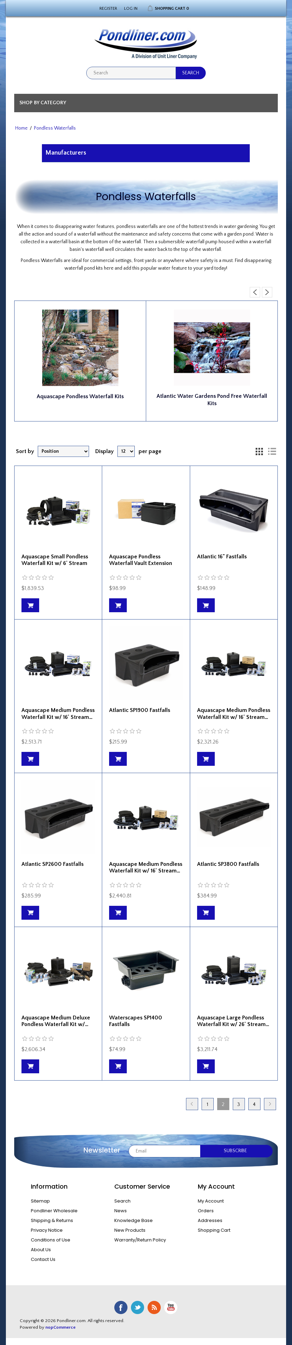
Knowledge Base (133, 1220)
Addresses (210, 1220)
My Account (211, 1201)
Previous (192, 1104)
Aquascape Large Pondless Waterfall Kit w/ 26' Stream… (233, 1021)
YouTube (170, 1307)
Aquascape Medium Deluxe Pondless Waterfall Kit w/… (55, 1021)
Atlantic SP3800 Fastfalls (228, 864)
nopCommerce (60, 1327)
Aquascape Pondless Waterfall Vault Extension (140, 559)
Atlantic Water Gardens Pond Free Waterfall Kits (212, 400)
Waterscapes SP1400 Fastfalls (135, 1021)
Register (108, 8)
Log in (131, 8)
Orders (206, 1210)
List (272, 451)
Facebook (120, 1307)
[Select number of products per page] (126, 451)
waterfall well (99, 249)
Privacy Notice (47, 1230)
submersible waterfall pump (188, 242)
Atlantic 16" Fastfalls (222, 556)
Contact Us (43, 1259)
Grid (259, 451)
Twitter (137, 1307)
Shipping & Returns (52, 1220)
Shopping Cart (214, 1230)
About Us (41, 1249)
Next (270, 1104)
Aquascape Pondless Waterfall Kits (80, 396)
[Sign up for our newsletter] (165, 1151)
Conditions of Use (50, 1240)
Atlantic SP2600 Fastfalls (52, 864)
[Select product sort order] (63, 451)
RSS (154, 1307)
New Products (129, 1230)
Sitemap (40, 1201)
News (120, 1210)
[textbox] (131, 73)
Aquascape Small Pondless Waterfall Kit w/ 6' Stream (54, 559)
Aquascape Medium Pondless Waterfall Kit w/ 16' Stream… (58, 713)
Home (21, 128)
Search (122, 1201)
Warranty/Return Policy (140, 1240)
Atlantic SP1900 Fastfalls (139, 710)
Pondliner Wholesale (54, 1210)
